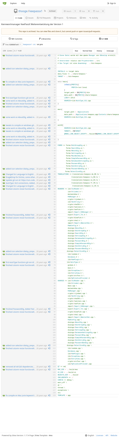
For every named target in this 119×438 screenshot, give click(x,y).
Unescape (110, 51)
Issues (29, 18)
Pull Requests (44, 18)
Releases (71, 18)
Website (113, 435)
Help (23, 3)
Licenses (99, 435)
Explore (13, 3)
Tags (74, 39)
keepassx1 (36, 11)
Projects (58, 18)
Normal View (87, 51)
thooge (23, 11)
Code (18, 18)
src (34, 44)
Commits (15, 39)
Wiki (83, 18)
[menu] (89, 435)
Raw (76, 51)
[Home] (4, 3)
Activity (93, 18)
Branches (45, 39)
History (99, 51)
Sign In (111, 3)
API (107, 435)
